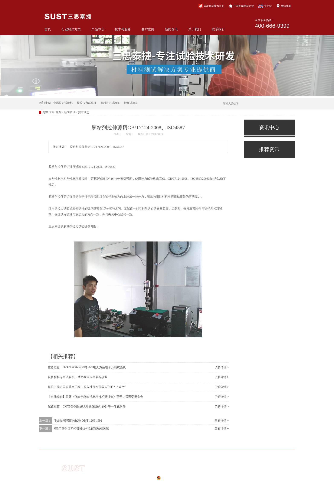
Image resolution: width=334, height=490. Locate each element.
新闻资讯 (171, 29)
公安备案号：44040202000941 (160, 479)
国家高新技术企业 (211, 6)
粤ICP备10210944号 (162, 473)
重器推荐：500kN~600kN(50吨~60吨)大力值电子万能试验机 (87, 367)
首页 (48, 29)
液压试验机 (131, 102)
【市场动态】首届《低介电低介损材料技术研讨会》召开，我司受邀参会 (95, 396)
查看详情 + (222, 420)
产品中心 (97, 29)
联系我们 (218, 29)
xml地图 (156, 484)
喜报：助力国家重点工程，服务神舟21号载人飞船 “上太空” (87, 387)
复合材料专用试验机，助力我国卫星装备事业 (77, 377)
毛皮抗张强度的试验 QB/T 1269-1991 (78, 420)
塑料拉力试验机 (110, 102)
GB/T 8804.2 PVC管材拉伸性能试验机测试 (81, 428)
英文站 (265, 6)
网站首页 (74, 443)
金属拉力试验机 (63, 102)
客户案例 (147, 29)
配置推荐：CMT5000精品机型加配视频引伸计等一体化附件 (87, 406)
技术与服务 (123, 29)
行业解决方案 (71, 29)
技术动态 (83, 112)
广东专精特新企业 (241, 6)
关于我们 (194, 29)
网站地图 (283, 6)
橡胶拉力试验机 (86, 102)
